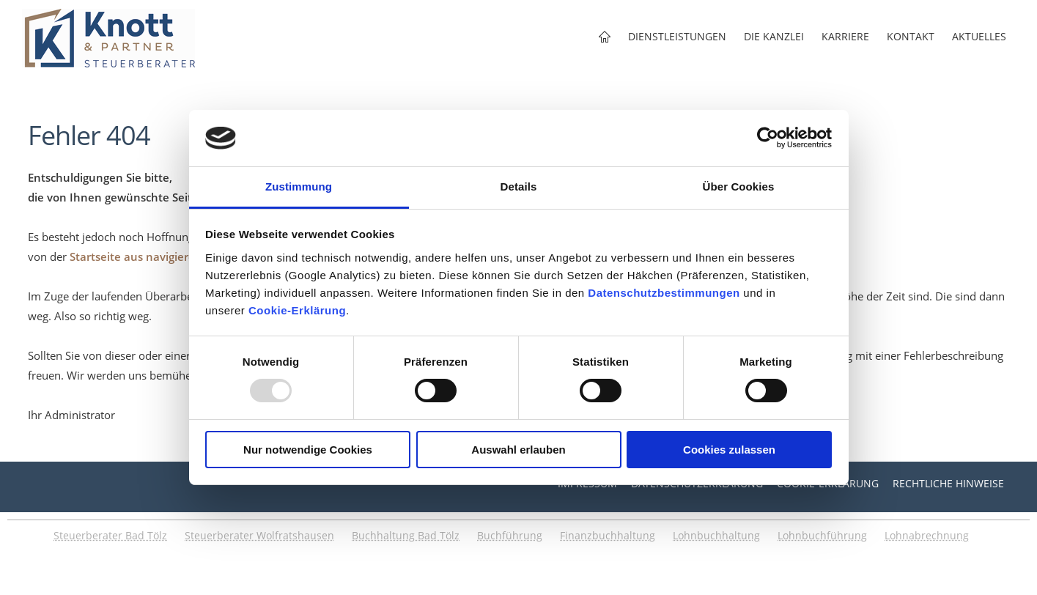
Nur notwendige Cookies (307, 449)
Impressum (587, 483)
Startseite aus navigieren (136, 256)
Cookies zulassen (729, 449)
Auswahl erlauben (518, 449)
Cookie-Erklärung (297, 310)
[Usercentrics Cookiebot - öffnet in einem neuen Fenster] (768, 138)
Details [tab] (519, 186)
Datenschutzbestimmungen (663, 293)
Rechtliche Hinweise (948, 483)
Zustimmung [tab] (298, 186)
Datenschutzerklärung (697, 483)
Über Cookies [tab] (739, 186)
